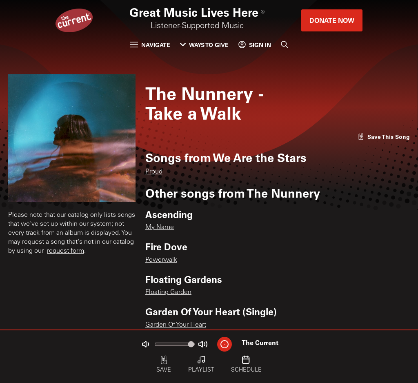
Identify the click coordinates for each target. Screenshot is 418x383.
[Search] (284, 44)
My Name (159, 227)
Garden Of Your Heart (175, 325)
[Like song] (384, 136)
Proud (153, 172)
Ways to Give (204, 45)
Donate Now (331, 20)
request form (65, 251)
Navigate (150, 45)
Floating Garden (168, 292)
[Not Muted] (145, 344)
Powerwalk (161, 260)
